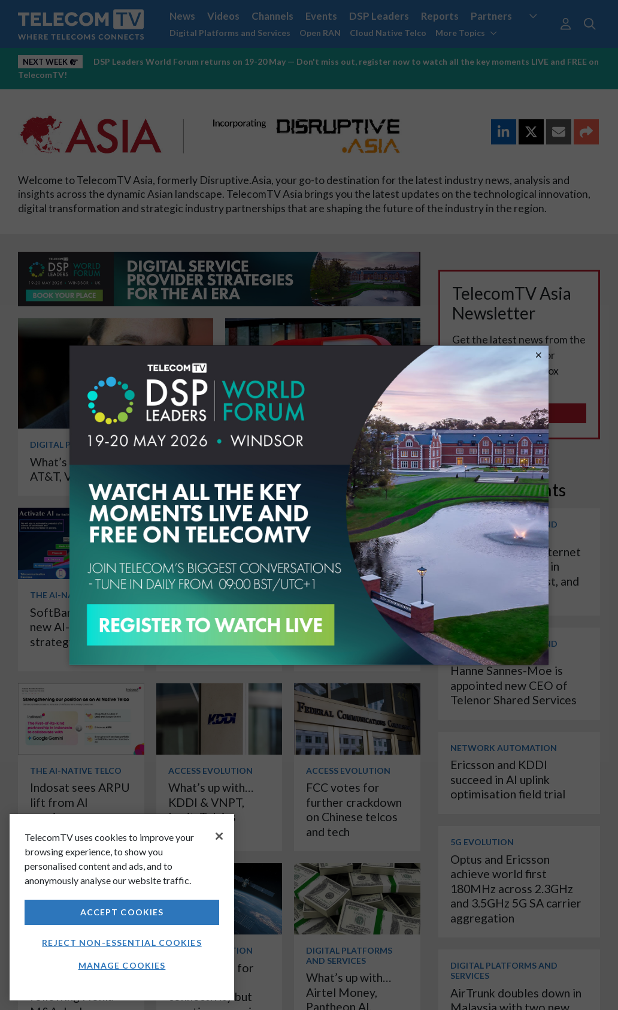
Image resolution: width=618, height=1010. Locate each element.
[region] (122, 907)
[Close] (219, 836)
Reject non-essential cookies (121, 942)
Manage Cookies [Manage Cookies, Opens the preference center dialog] (122, 965)
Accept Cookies (122, 912)
